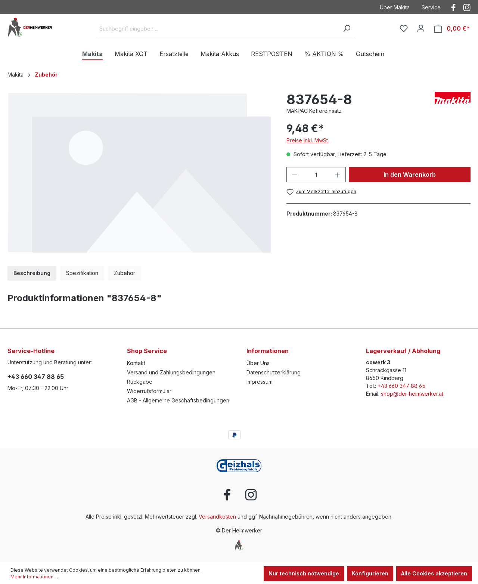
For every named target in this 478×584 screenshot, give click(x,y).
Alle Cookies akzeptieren (434, 573)
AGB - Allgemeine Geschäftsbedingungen (178, 400)
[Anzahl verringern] (294, 174)
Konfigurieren (370, 573)
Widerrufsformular (149, 391)
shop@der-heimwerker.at (412, 393)
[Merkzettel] (403, 28)
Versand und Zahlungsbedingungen (171, 372)
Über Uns (258, 363)
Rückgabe (139, 381)
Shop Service (147, 351)
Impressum (259, 381)
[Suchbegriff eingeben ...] (217, 28)
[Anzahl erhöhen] (338, 174)
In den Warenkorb (410, 174)
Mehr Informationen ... (34, 577)
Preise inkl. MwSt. (307, 140)
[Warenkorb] (451, 28)
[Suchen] (346, 28)
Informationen (267, 351)
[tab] (31, 273)
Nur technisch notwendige (304, 573)
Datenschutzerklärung (273, 372)
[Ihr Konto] (420, 28)
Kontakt (136, 363)
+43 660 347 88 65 (35, 376)
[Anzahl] (315, 174)
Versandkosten (217, 516)
